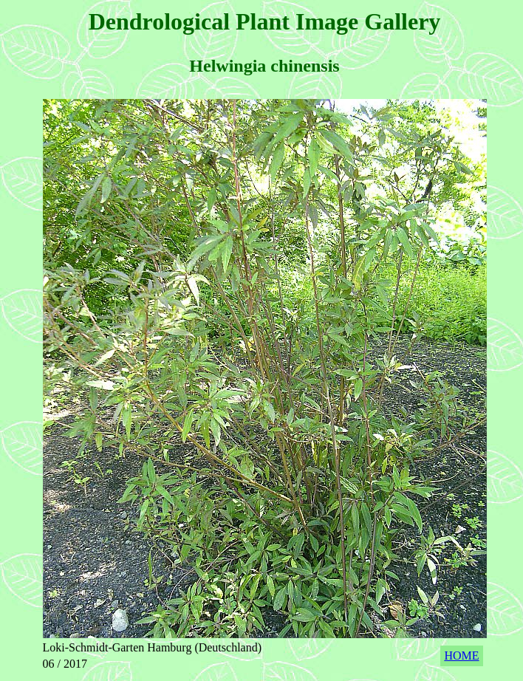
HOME (461, 655)
